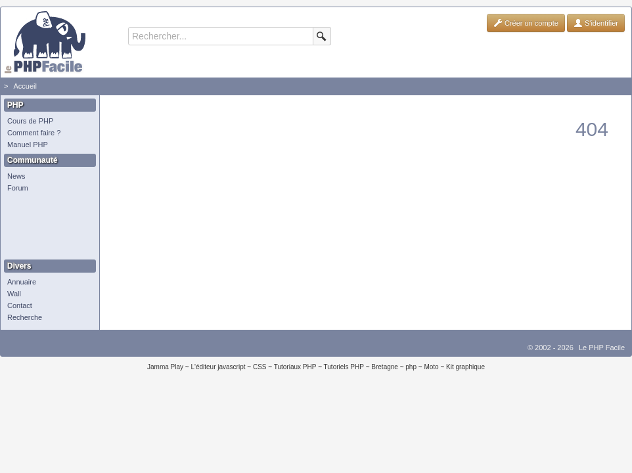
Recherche (24, 317)
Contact (19, 305)
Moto (431, 367)
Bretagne (384, 367)
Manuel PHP (27, 144)
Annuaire (21, 282)
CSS (260, 367)
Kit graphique (465, 367)
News (16, 176)
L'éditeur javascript (218, 367)
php (411, 367)
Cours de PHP (30, 121)
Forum (17, 188)
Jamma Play (165, 367)
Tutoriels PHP (344, 367)
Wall (14, 294)
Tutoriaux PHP (295, 367)
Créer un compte (525, 23)
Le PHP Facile (602, 347)
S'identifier (596, 23)
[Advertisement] (46, 226)
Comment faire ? (33, 133)
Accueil (24, 86)
